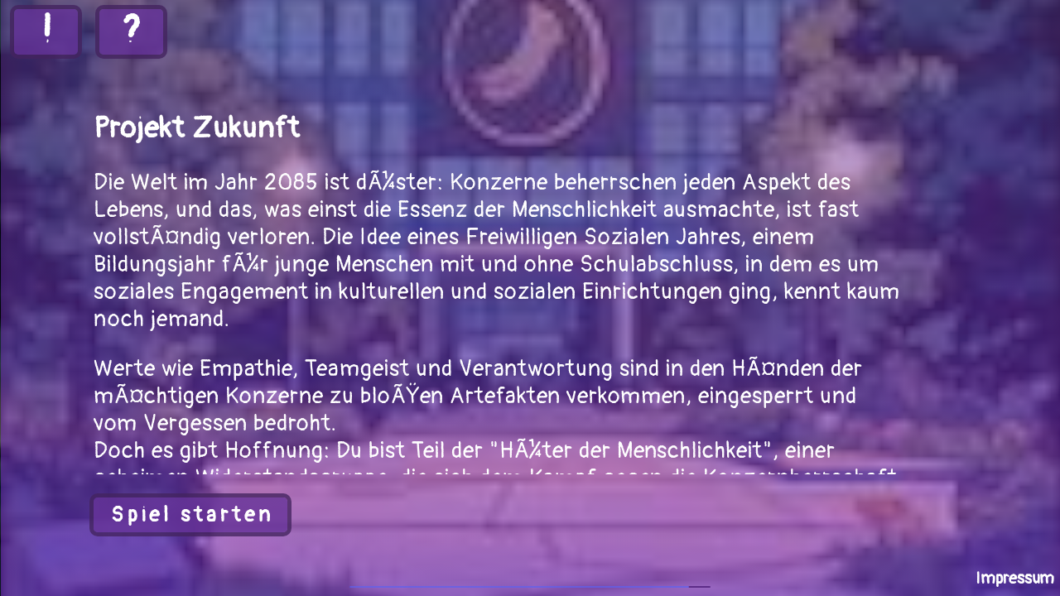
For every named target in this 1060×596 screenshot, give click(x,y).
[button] (190, 514)
